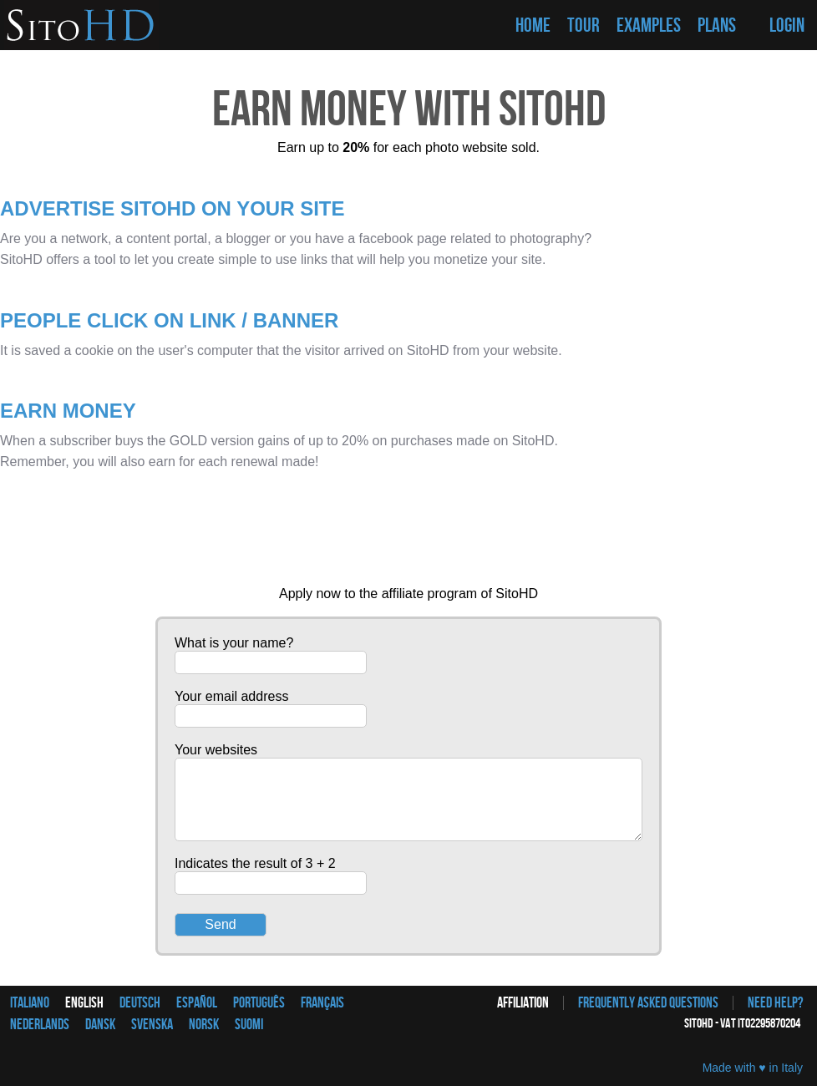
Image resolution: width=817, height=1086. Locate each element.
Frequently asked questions (648, 1003)
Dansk (100, 1024)
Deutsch (139, 1003)
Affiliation (523, 1003)
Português (259, 1003)
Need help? (775, 1003)
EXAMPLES (649, 25)
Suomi (249, 1024)
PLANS (717, 25)
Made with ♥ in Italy (753, 1067)
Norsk (204, 1024)
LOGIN (786, 25)
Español (196, 1003)
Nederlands (39, 1024)
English (84, 1003)
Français (322, 1003)
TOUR (583, 25)
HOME (533, 25)
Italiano (29, 1003)
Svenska (152, 1024)
